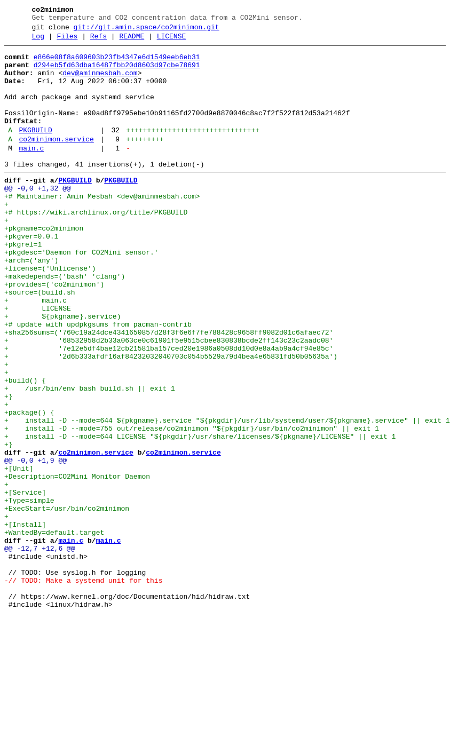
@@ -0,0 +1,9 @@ (35, 544)
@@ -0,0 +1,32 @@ (37, 217)
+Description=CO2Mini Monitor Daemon (77, 563)
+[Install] (25, 620)
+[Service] (25, 582)
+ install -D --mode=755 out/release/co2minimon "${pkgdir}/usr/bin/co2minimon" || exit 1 (191, 505)
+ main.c (35, 351)
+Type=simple (29, 592)
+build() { (25, 448)
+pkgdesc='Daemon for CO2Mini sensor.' (81, 294)
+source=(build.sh (39, 342)
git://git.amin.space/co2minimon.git (146, 30)
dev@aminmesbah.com (99, 83)
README (131, 41)
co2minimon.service (56, 161)
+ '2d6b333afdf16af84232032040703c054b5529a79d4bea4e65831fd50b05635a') (170, 419)
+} (8, 467)
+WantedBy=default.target (54, 630)
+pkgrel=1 (23, 284)
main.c (31, 172)
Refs (98, 41)
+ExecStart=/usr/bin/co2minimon (66, 601)
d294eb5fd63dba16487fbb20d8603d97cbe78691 (117, 73)
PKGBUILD (35, 151)
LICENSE (171, 41)
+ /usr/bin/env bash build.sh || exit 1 (89, 457)
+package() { (29, 486)
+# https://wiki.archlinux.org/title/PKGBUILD (95, 246)
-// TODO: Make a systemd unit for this (83, 688)
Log (38, 41)
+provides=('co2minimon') (54, 332)
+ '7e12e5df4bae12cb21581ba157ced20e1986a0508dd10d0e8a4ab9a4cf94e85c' (168, 409)
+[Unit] (19, 553)
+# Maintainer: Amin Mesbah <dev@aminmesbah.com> (102, 227)
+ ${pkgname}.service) (62, 371)
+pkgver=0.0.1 (31, 275)
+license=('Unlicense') (50, 313)
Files (67, 41)
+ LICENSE (37, 361)
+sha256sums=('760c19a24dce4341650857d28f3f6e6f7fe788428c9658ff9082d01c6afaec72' (168, 390)
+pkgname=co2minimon (43, 265)
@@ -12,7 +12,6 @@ (39, 649)
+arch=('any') (31, 303)
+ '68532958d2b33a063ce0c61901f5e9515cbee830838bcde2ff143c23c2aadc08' (168, 399)
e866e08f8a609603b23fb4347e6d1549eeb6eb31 (117, 63)
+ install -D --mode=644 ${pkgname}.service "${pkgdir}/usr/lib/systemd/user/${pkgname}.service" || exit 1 (227, 496)
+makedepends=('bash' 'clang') (64, 323)
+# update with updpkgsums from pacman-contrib (98, 380)
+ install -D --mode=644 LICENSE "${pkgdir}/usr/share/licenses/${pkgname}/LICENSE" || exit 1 (200, 515)
